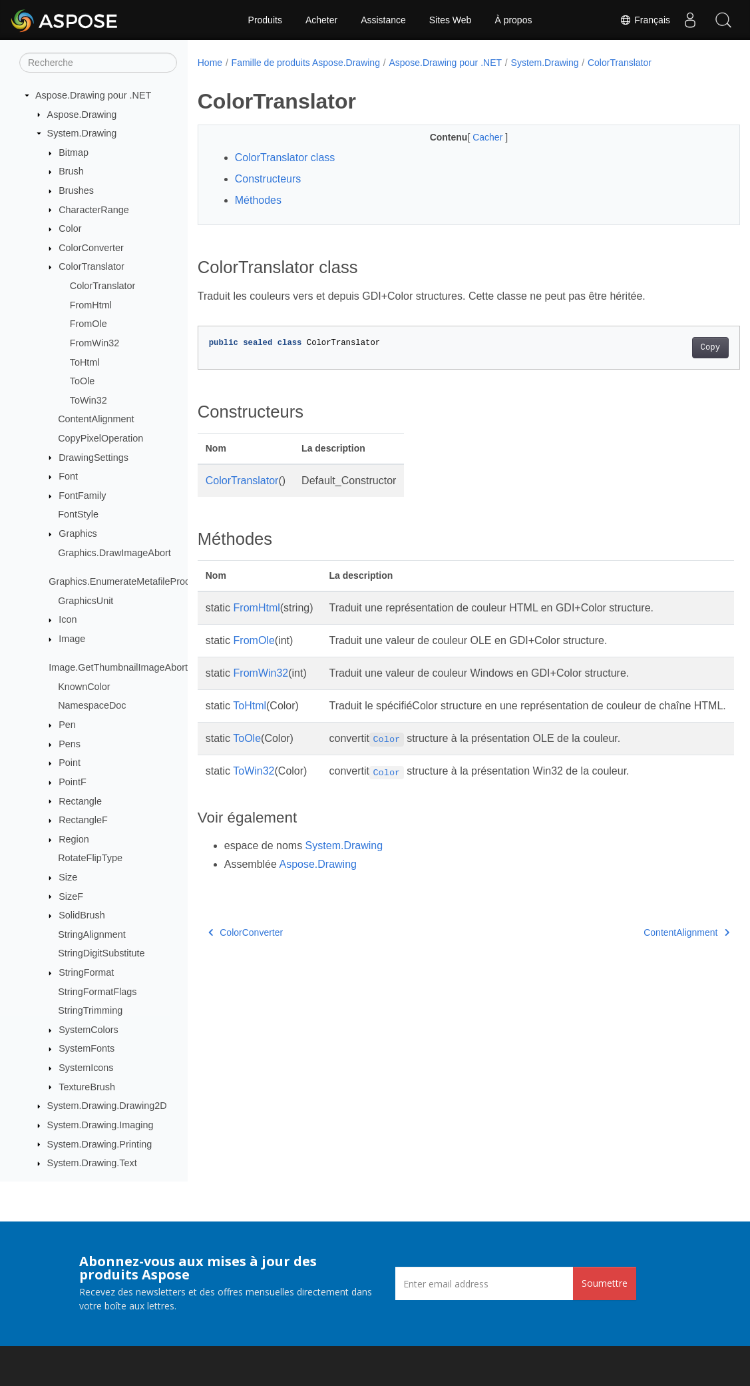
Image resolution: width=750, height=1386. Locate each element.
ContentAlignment (96, 419)
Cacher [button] (470, 137)
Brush (71, 171)
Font (68, 476)
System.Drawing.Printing (99, 1144)
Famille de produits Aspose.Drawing (306, 62)
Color (70, 228)
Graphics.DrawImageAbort (114, 552)
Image (72, 638)
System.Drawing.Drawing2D (107, 1105)
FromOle (88, 323)
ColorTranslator (91, 266)
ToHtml (85, 362)
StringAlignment (92, 934)
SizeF (71, 896)
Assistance (383, 20)
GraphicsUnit (85, 600)
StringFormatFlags (97, 991)
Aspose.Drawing (82, 114)
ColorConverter (91, 247)
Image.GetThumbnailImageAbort (118, 667)
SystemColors (88, 1029)
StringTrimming (90, 1010)
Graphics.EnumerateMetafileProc (119, 581)
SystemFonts (86, 1048)
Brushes (76, 190)
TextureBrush (87, 1087)
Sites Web (450, 20)
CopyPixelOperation (100, 438)
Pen (67, 724)
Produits (265, 20)
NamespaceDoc (92, 705)
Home (210, 62)
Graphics (78, 533)
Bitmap (74, 152)
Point (70, 762)
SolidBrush (82, 915)
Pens (70, 744)
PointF (73, 782)
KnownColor (84, 686)
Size (68, 877)
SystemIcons (86, 1067)
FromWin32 (94, 343)
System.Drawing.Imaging (100, 1125)
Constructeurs (268, 178)
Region (74, 839)
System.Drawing (82, 133)
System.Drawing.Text (92, 1163)
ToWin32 (88, 400)
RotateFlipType (90, 858)
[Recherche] (98, 63)
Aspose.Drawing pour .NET (93, 95)
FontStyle (78, 514)
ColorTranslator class (285, 157)
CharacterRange (94, 209)
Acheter (321, 20)
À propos (513, 20)
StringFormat (86, 972)
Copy (672, 347)
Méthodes (258, 200)
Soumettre (605, 1283)
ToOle (82, 381)
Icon (68, 619)
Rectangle (80, 801)
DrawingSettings (93, 457)
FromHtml (91, 305)
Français (645, 20)
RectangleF (83, 820)
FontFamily (82, 495)
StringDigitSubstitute (101, 953)
